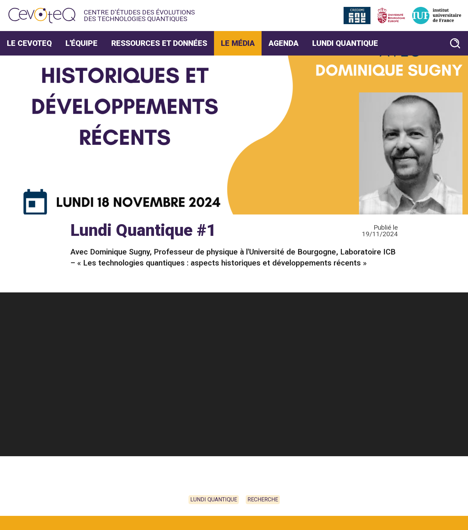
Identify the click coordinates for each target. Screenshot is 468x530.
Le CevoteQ (29, 43)
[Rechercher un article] (455, 43)
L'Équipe (81, 43)
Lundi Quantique (345, 43)
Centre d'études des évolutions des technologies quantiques (139, 15)
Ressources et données (159, 43)
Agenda (283, 43)
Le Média (238, 43)
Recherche (262, 499)
